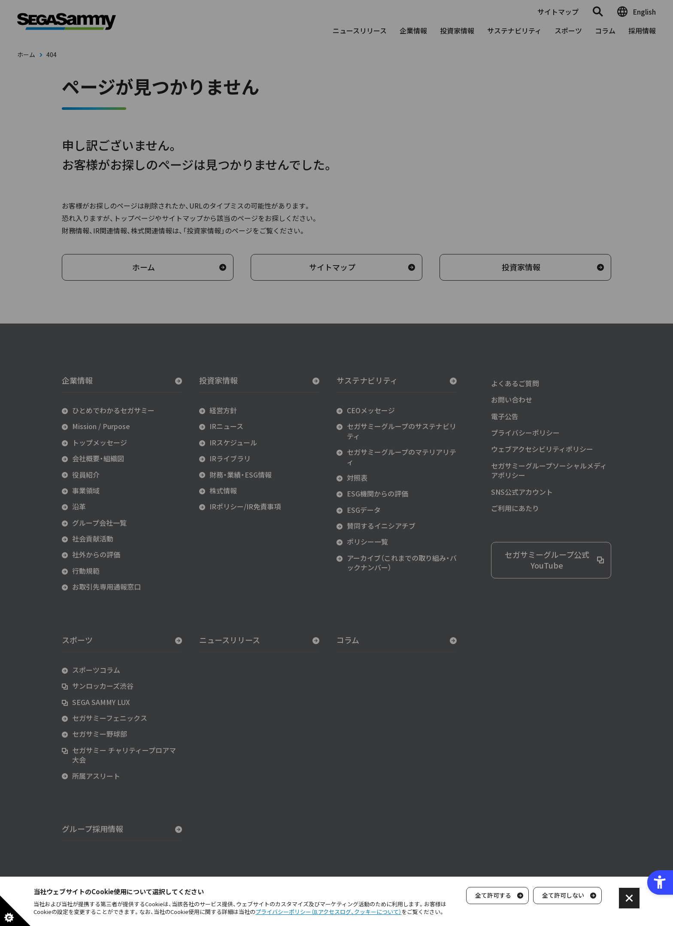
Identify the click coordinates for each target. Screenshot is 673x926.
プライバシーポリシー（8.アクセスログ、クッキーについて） (328, 912)
